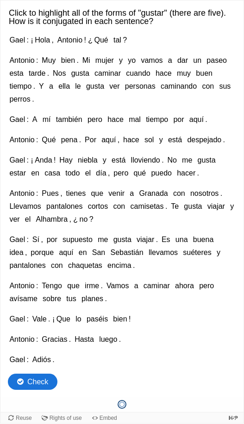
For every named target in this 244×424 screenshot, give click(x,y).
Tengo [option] (52, 286)
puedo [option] (161, 173)
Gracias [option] (54, 339)
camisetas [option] (146, 206)
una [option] (181, 239)
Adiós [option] (41, 359)
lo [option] (78, 319)
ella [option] (64, 86)
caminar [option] (107, 73)
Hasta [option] (84, 339)
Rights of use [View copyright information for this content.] (66, 418)
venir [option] (116, 193)
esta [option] (16, 73)
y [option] (121, 60)
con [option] (208, 86)
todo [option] (72, 173)
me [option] (187, 160)
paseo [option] (216, 60)
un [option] (197, 60)
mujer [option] (104, 60)
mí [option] (47, 119)
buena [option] (203, 239)
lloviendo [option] (145, 160)
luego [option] (108, 339)
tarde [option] (37, 73)
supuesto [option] (78, 239)
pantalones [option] (64, 206)
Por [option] (90, 140)
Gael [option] (17, 40)
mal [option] (135, 119)
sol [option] (149, 140)
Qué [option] (101, 40)
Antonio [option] (69, 40)
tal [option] (117, 40)
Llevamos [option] (25, 206)
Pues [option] (50, 193)
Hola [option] (42, 40)
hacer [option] (186, 173)
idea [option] (16, 252)
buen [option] (204, 73)
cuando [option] (138, 73)
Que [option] (63, 319)
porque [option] (42, 252)
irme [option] (92, 286)
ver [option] (114, 86)
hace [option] (164, 73)
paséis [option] (97, 319)
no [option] (83, 219)
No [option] (171, 160)
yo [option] (132, 60)
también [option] (69, 119)
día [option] (101, 173)
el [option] (88, 173)
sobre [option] (52, 299)
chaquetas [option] (85, 265)
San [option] (98, 252)
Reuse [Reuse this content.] (24, 418)
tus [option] (71, 299)
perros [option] (19, 99)
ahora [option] (184, 286)
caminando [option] (179, 86)
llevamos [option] (163, 252)
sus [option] (225, 86)
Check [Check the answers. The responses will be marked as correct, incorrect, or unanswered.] (37, 382)
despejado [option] (204, 140)
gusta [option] (80, 73)
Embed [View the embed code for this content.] (108, 418)
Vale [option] (39, 319)
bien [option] (68, 60)
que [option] (97, 193)
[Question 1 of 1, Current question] (122, 404)
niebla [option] (88, 160)
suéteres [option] (197, 252)
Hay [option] (65, 160)
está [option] (175, 140)
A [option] (35, 119)
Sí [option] (35, 239)
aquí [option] (196, 119)
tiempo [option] (20, 86)
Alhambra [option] (52, 219)
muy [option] (184, 73)
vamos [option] (152, 60)
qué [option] (140, 173)
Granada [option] (153, 193)
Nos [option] (59, 73)
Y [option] (41, 86)
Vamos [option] (117, 286)
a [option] (170, 60)
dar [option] (182, 60)
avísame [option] (23, 299)
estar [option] (17, 173)
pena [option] (69, 140)
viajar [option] (216, 206)
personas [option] (140, 86)
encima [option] (119, 265)
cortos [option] (98, 206)
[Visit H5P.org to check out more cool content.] (233, 417)
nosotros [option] (204, 193)
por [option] (178, 119)
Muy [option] (49, 60)
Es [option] (166, 239)
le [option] (78, 86)
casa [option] (52, 173)
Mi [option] (86, 60)
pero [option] (95, 119)
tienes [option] (76, 193)
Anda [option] (43, 160)
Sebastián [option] (126, 252)
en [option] (35, 173)
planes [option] (92, 299)
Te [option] (175, 206)
